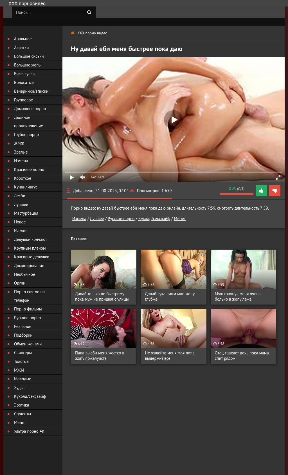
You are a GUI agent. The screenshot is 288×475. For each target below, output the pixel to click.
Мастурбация (26, 213)
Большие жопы (27, 65)
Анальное (23, 38)
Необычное (24, 274)
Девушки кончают (30, 239)
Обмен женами (28, 344)
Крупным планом (30, 248)
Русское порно (121, 218)
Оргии (19, 283)
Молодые (22, 378)
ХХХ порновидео (27, 3)
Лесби (19, 195)
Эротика (21, 405)
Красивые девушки (31, 256)
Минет (180, 218)
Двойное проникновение (28, 121)
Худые (20, 387)
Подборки (23, 335)
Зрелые (21, 152)
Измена (79, 218)
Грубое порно (26, 134)
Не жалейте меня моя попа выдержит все (170, 355)
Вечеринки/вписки (31, 91)
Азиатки (21, 47)
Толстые (21, 361)
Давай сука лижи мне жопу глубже (169, 296)
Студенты (22, 413)
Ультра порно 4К (29, 431)
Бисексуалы (24, 73)
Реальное (22, 326)
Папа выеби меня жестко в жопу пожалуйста (99, 355)
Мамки (20, 230)
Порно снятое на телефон (29, 296)
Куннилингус (26, 187)
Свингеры (23, 352)
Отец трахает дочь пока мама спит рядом (242, 355)
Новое (20, 222)
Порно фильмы (28, 309)
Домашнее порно (30, 108)
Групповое (23, 100)
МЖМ (19, 370)
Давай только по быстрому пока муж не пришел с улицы (102, 296)
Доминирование (29, 265)
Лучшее (97, 218)
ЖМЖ (19, 143)
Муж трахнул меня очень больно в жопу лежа (237, 296)
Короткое (22, 178)
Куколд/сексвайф (154, 218)
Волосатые (24, 82)
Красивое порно (29, 169)
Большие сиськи (29, 56)
